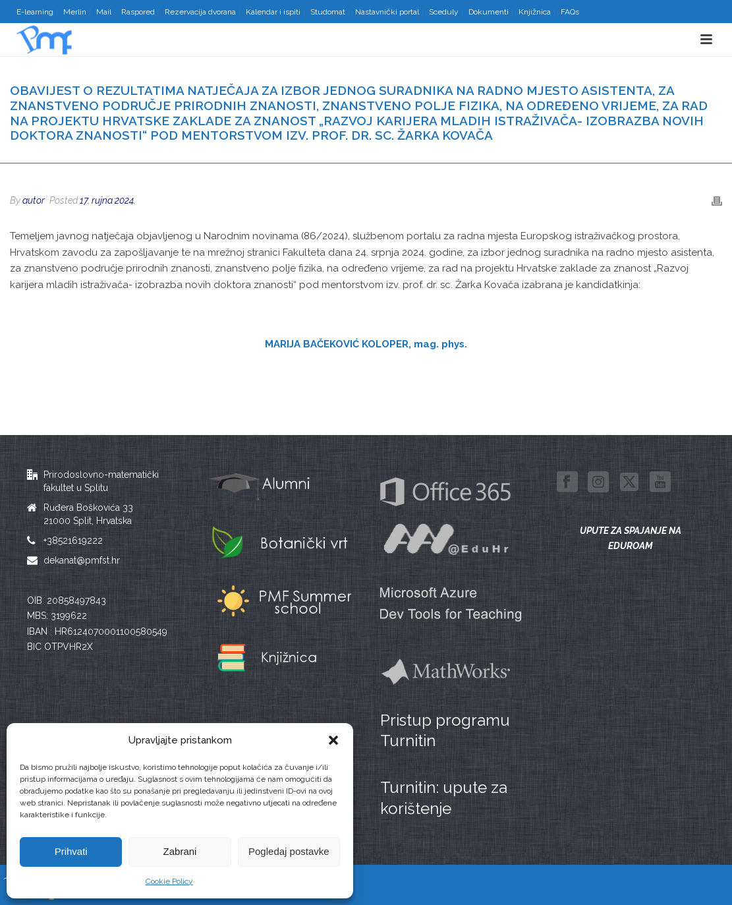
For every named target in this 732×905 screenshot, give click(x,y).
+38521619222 (73, 540)
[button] (333, 740)
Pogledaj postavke (288, 851)
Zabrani (180, 851)
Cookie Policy (169, 881)
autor (33, 200)
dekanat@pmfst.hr (81, 560)
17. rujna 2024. (108, 200)
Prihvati (71, 851)
